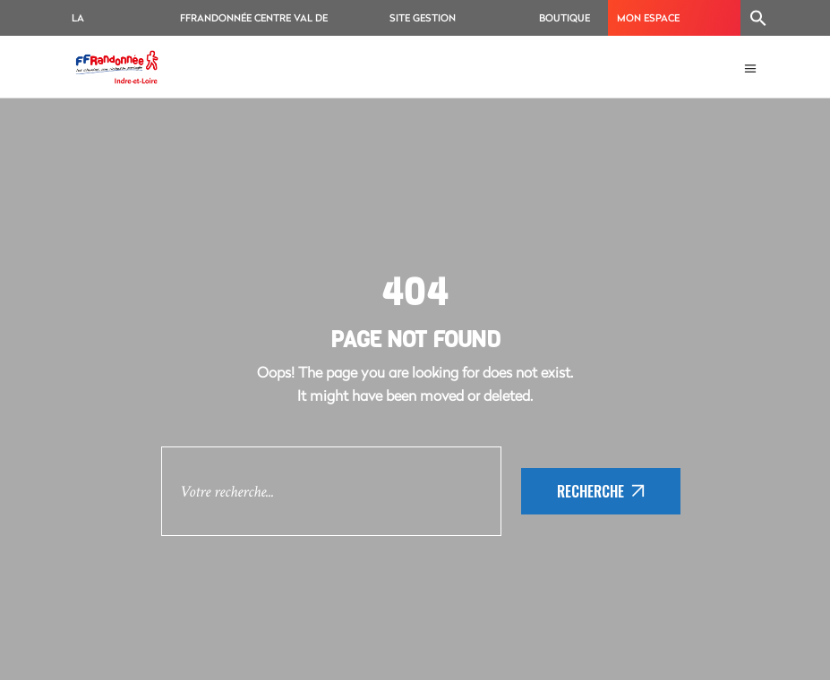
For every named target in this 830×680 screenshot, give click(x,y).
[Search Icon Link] (758, 18)
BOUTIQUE (564, 17)
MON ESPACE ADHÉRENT (648, 23)
